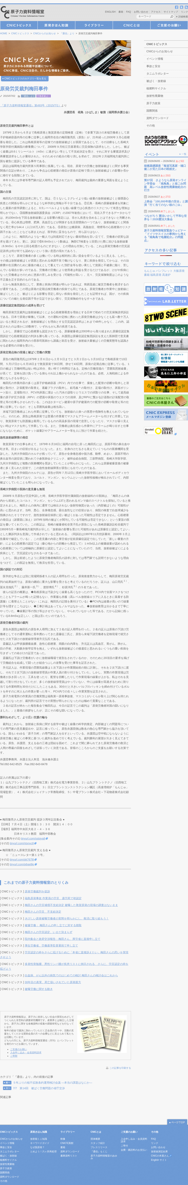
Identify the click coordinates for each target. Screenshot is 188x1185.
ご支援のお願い (169, 25)
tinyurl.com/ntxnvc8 (22, 843)
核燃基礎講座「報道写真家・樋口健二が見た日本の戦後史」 (165, 167)
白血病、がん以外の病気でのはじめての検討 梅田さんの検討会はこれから (71, 975)
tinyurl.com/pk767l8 (22, 859)
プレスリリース (99, 1147)
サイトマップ (171, 11)
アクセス (156, 11)
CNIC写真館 (66, 1143)
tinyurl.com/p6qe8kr (22, 864)
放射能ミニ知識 (38, 1139)
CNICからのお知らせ (44, 33)
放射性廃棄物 (154, 95)
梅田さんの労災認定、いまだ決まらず (48, 932)
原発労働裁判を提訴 (37, 891)
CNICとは (131, 25)
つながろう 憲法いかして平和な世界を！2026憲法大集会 (165, 217)
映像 (62, 1139)
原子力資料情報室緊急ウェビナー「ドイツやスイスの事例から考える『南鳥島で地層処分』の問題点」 (165, 235)
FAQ (128, 11)
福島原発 (155, 274)
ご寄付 (124, 1145)
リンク (184, 11)
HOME (3, 33)
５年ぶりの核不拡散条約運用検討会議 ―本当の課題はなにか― (52, 1082)
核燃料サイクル (156, 88)
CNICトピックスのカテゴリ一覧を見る (25, 78)
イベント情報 (154, 58)
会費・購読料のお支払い (134, 1150)
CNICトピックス (19, 25)
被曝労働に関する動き (39, 989)
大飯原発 (179, 270)
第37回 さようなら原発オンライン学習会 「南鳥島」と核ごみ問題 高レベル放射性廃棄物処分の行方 (165, 185)
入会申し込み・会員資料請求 (25, 1052)
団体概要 (95, 1139)
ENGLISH (110, 11)
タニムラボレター (157, 73)
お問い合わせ (141, 11)
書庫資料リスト (68, 1155)
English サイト (159, 1160)
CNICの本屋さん (160, 1155)
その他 (150, 125)
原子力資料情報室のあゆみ (104, 1157)
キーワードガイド (39, 1143)
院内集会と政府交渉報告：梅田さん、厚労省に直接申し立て (62, 939)
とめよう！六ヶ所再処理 (43, 1151)
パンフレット (164, 270)
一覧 (184, 154)
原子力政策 (153, 103)
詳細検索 (183, 16)
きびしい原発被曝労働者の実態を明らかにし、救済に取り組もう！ (67, 918)
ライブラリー (94, 25)
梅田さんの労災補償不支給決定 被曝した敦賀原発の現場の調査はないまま (71, 905)
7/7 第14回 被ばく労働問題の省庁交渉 (39, 1088)
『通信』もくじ (99, 1151)
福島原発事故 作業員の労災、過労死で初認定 (53, 898)
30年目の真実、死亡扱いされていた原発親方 (53, 982)
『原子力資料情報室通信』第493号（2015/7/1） (30, 105)
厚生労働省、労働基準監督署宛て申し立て (51, 945)
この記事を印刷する (120, 1068)
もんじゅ (149, 270)
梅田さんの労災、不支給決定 (43, 911)
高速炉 (166, 274)
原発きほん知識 (56, 25)
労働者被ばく (43, 96)
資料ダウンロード (157, 118)
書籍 (120, 11)
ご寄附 (13, 1056)
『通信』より (67, 33)
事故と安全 (153, 66)
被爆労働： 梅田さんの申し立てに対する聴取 (53, 925)
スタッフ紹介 (98, 1143)
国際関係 (152, 110)
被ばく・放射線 (156, 81)
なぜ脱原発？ (37, 1147)
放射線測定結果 (159, 1151)
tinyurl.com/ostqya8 (33, 838)
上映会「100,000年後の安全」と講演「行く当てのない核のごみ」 (166, 203)
